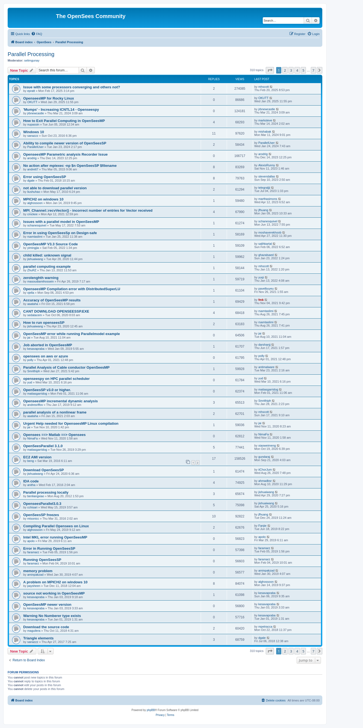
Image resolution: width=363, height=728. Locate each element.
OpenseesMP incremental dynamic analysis (60, 401)
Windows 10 (33, 132)
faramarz (33, 552)
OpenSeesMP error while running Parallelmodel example (71, 334)
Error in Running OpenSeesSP (49, 548)
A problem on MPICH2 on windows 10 (55, 582)
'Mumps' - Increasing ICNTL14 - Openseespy (61, 109)
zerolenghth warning (40, 278)
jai (28, 337)
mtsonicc (33, 518)
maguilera (33, 630)
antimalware (266, 367)
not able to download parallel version (55, 188)
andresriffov (35, 404)
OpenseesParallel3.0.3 (42, 504)
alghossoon (35, 203)
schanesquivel (36, 225)
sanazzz (32, 135)
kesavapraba (36, 348)
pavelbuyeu (266, 288)
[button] (270, 70)
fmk (261, 299)
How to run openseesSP (43, 323)
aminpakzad (35, 574)
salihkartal (265, 243)
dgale (31, 180)
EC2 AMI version (37, 457)
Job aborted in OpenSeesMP (47, 345)
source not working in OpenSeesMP (54, 593)
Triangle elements (38, 638)
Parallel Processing (31, 54)
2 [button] (285, 70)
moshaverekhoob (269, 232)
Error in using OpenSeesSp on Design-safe (60, 233)
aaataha (32, 303)
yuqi (261, 277)
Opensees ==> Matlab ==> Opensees (54, 435)
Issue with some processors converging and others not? (71, 87)
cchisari (32, 507)
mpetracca (265, 626)
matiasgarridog (37, 393)
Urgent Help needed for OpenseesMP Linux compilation (71, 423)
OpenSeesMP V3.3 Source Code (50, 244)
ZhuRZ (32, 270)
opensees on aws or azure (45, 356)
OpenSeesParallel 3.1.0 (43, 446)
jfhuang (263, 210)
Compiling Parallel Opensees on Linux (56, 526)
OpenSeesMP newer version (47, 604)
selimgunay (32, 60)
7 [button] (313, 70)
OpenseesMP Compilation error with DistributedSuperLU (71, 289)
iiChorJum (265, 469)
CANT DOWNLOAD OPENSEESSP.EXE (56, 311)
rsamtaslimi (35, 236)
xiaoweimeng (267, 445)
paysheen (33, 585)
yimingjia (33, 247)
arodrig (32, 158)
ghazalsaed (266, 255)
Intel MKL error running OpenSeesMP (55, 537)
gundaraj (264, 456)
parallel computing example (47, 266)
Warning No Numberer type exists (52, 616)
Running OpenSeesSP (42, 560)
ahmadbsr (265, 480)
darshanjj (264, 344)
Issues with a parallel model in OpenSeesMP (61, 222)
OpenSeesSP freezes (41, 515)
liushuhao (33, 191)
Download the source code (46, 627)
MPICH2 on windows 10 (43, 199)
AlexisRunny (266, 165)
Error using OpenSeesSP (44, 177)
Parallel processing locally (46, 492)
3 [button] (291, 70)
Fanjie (262, 525)
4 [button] (297, 70)
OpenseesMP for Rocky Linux (48, 98)
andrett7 (32, 169)
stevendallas (266, 176)
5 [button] (303, 70)
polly (30, 360)
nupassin (33, 124)
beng (30, 460)
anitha (31, 485)
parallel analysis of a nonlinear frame (55, 412)
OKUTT (32, 102)
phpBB (151, 710)
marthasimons (267, 198)
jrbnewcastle (35, 113)
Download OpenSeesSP (43, 470)
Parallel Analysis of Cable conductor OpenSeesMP (66, 367)
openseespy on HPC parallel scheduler (56, 379)
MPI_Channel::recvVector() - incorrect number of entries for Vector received (87, 210)
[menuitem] (36, 34)
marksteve (265, 120)
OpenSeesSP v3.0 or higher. (47, 390)
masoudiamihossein (40, 281)
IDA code (31, 481)
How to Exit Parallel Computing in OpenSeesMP (64, 121)
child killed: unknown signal (47, 255)
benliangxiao (35, 496)
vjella (30, 292)
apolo (31, 541)
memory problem (37, 571)
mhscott (263, 86)
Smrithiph (33, 371)
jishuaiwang (35, 259)
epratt (31, 90)
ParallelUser (35, 146)
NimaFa (32, 438)
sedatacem (34, 315)
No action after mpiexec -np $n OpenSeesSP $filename (70, 166)
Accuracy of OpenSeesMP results (52, 300)
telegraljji (264, 187)
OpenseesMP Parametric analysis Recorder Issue (65, 154)
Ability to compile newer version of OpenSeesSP (64, 143)
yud (29, 382)
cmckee (32, 214)
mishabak (264, 131)
